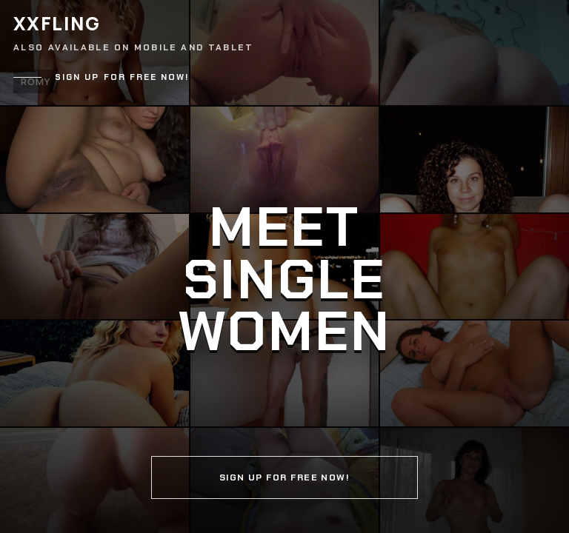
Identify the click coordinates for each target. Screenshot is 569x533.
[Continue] (284, 266)
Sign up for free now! (122, 77)
